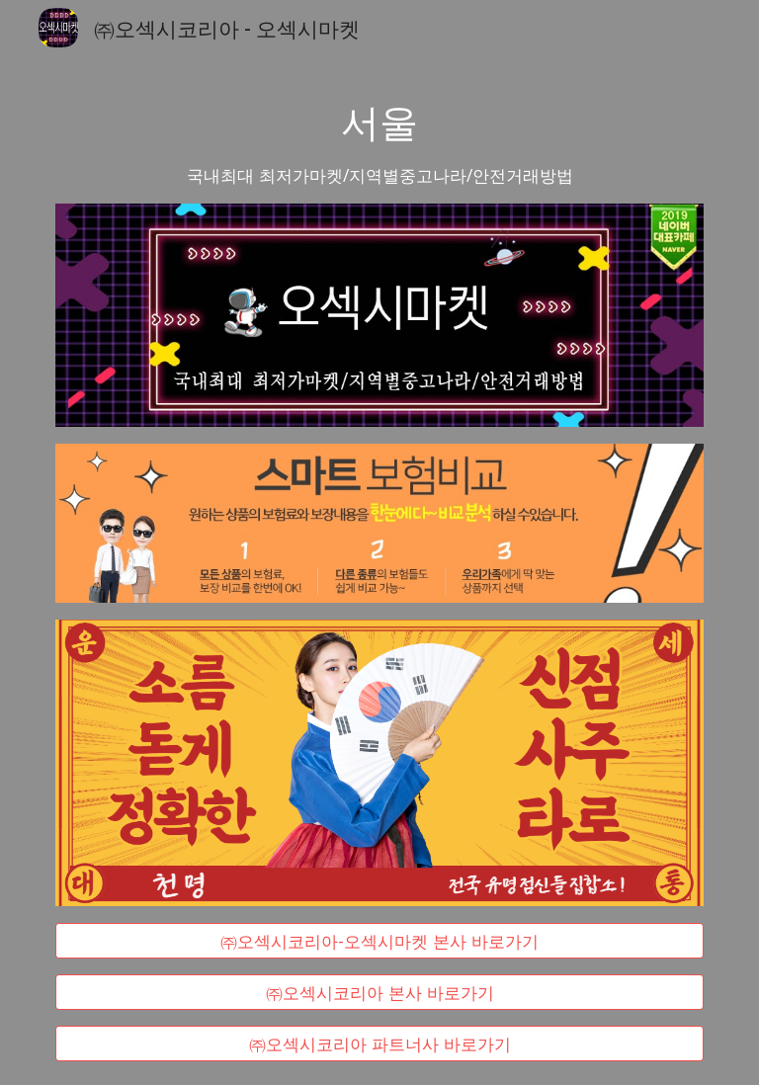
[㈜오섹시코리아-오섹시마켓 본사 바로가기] (379, 940)
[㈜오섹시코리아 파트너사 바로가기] (379, 1044)
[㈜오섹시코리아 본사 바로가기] (379, 992)
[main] (379, 141)
